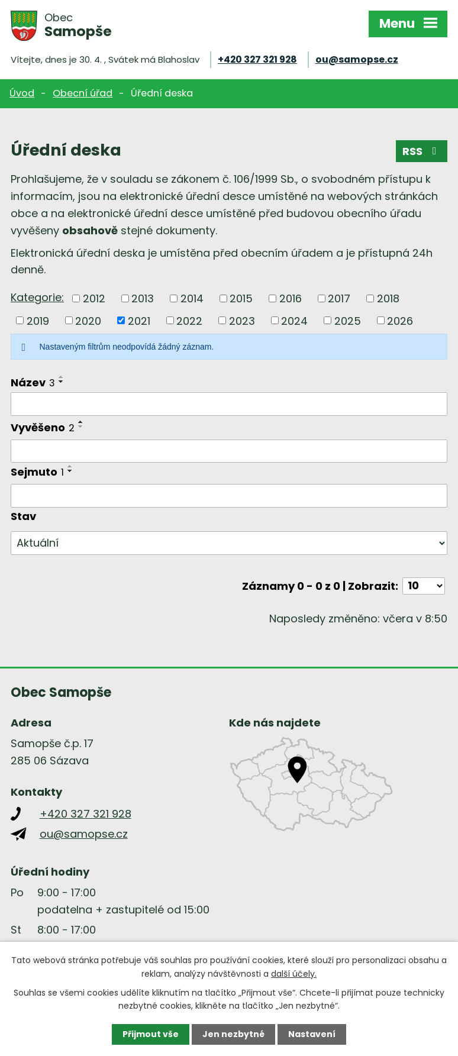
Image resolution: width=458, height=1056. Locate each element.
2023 (242, 320)
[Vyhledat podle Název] (229, 404)
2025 (347, 320)
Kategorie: (37, 297)
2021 (139, 320)
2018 (388, 298)
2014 (192, 298)
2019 (38, 320)
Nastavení (312, 1034)
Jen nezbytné (233, 1034)
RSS (421, 151)
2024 (294, 320)
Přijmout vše (150, 1034)
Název (33, 382)
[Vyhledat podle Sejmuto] (229, 496)
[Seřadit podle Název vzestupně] (61, 376)
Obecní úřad (82, 93)
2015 (241, 298)
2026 (400, 320)
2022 (189, 320)
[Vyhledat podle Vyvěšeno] (229, 451)
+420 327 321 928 (257, 59)
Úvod (21, 93)
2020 (88, 320)
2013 (142, 298)
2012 (94, 298)
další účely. (294, 973)
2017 (339, 298)
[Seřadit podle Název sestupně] (61, 381)
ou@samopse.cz (356, 59)
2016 (290, 298)
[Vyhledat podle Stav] (229, 543)
